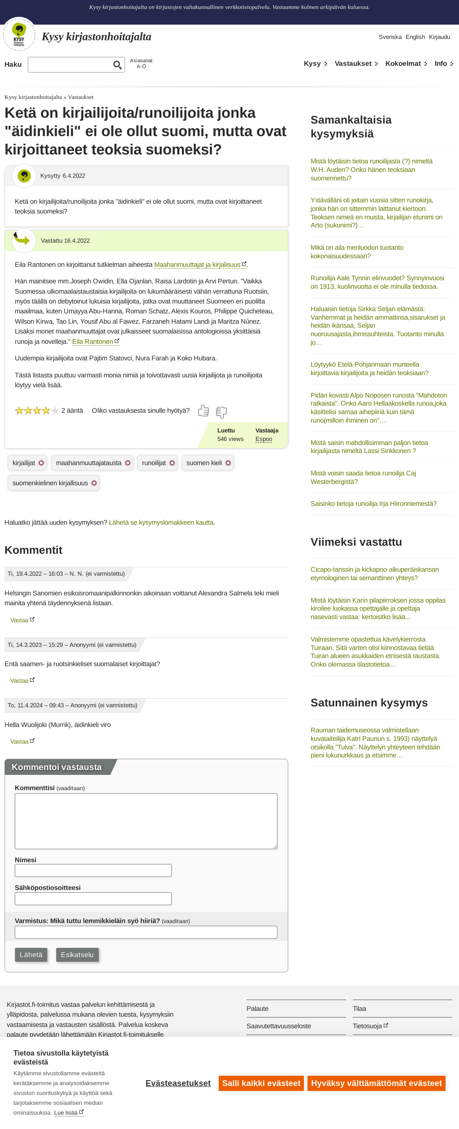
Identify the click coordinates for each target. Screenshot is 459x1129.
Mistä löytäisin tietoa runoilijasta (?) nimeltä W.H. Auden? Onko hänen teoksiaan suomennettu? (372, 169)
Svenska (390, 37)
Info (441, 63)
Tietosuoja (367, 1026)
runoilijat (154, 462)
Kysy (312, 63)
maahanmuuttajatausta (88, 462)
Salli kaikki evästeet (260, 1082)
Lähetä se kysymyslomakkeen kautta (161, 522)
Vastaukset (353, 63)
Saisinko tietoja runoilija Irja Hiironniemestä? (374, 503)
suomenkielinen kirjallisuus (50, 483)
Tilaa (359, 1008)
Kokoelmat (403, 63)
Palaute (257, 1008)
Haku (13, 64)
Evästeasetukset (177, 1082)
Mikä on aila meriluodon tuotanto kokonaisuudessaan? (357, 252)
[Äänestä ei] (221, 413)
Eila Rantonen (92, 341)
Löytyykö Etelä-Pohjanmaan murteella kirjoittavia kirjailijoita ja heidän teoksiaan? (370, 368)
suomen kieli (204, 462)
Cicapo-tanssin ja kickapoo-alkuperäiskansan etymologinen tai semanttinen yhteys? (375, 573)
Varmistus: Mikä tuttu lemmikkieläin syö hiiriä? (87, 920)
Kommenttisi (35, 787)
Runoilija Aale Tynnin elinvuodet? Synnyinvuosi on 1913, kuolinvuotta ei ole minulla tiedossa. (377, 282)
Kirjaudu (439, 37)
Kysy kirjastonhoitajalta (33, 97)
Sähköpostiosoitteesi (48, 887)
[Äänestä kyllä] (204, 410)
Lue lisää (66, 1112)
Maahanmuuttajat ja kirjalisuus (197, 264)
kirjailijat (24, 462)
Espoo (263, 439)
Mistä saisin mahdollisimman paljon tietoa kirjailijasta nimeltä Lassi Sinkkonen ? (369, 447)
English (415, 37)
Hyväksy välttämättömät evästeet (376, 1082)
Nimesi (25, 860)
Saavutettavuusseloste (279, 1026)
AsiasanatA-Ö (141, 63)
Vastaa (19, 620)
